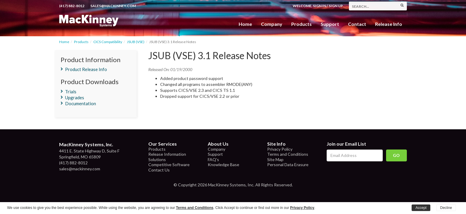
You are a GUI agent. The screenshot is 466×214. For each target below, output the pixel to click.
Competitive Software (169, 164)
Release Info (388, 24)
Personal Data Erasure (287, 164)
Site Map (275, 159)
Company (271, 24)
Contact (357, 24)
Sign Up (336, 6)
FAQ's (213, 159)
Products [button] (301, 24)
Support (330, 24)
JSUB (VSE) (135, 42)
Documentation (80, 103)
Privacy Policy (279, 149)
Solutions (157, 159)
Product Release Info (86, 69)
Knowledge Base (223, 164)
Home (245, 24)
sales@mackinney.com (113, 6)
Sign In (319, 6)
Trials (70, 91)
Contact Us (159, 169)
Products (81, 42)
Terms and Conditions (287, 154)
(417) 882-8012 (71, 6)
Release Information (167, 154)
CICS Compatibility (107, 42)
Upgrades (74, 97)
